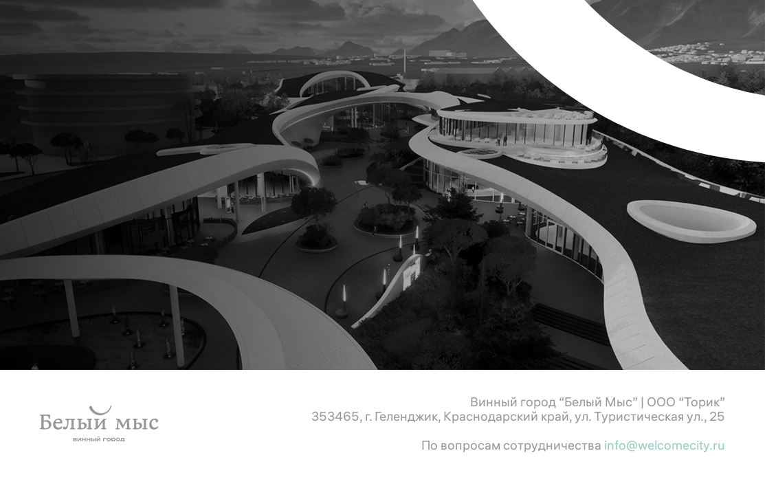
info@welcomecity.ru (664, 445)
